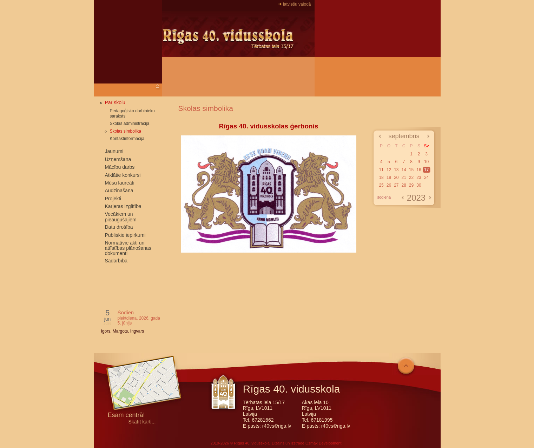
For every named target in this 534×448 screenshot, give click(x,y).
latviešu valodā (297, 4)
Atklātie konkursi (123, 175)
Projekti (113, 198)
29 (411, 185)
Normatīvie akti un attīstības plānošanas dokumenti (128, 248)
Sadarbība (116, 260)
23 (418, 177)
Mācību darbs (120, 167)
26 (389, 185)
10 (426, 161)
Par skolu (115, 102)
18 (381, 177)
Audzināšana (119, 190)
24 (426, 177)
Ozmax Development (323, 443)
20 (396, 177)
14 (403, 169)
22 (411, 177)
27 (396, 185)
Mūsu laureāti (119, 183)
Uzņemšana (118, 159)
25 (381, 185)
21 (403, 177)
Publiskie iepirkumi (125, 235)
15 (411, 169)
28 (403, 185)
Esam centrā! (126, 416)
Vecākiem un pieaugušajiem (121, 216)
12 (389, 169)
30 (418, 185)
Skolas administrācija (130, 123)
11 (381, 169)
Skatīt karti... (142, 421)
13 (396, 169)
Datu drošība (119, 227)
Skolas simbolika (125, 131)
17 (426, 169)
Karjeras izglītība (123, 206)
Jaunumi (114, 151)
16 (418, 169)
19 (389, 177)
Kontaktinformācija (127, 138)
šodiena (384, 197)
